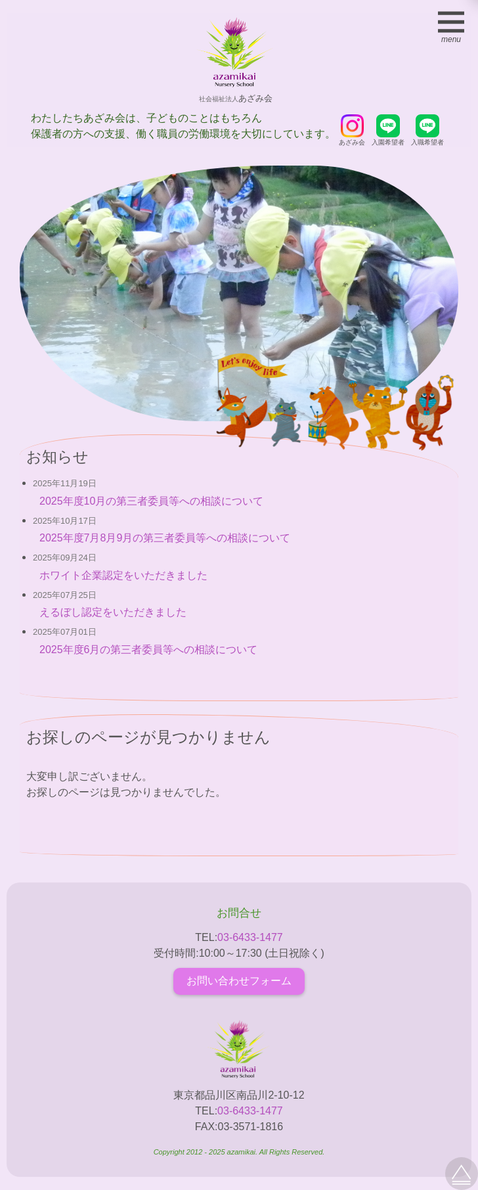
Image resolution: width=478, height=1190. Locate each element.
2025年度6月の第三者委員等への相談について (148, 649)
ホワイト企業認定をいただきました (123, 575)
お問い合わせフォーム (239, 980)
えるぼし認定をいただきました (112, 612)
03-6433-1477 (250, 937)
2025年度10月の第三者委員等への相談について (151, 501)
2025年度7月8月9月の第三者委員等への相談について (164, 537)
